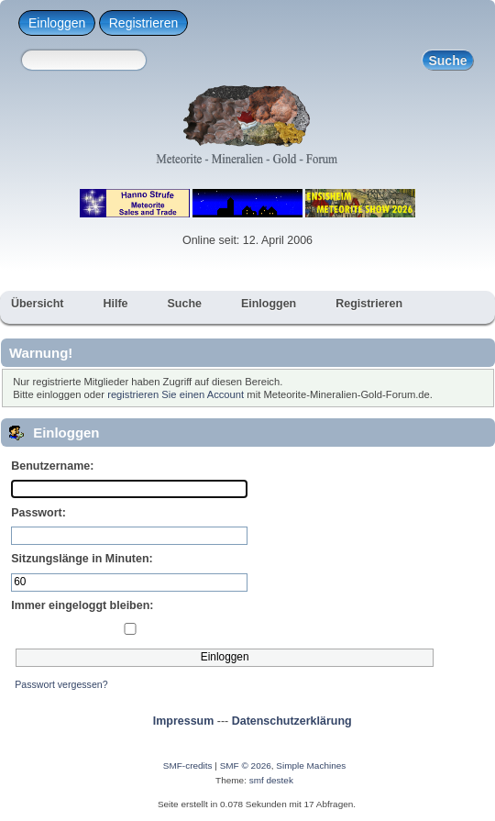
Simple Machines (311, 765)
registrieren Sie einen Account (175, 394)
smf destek (271, 780)
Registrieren (143, 23)
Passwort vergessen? (61, 684)
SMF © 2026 (245, 765)
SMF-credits (188, 765)
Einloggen (56, 23)
